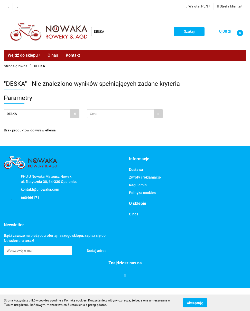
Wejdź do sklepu (24, 55)
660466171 (30, 198)
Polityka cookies (142, 193)
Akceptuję (195, 303)
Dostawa (136, 169)
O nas (53, 55)
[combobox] (125, 113)
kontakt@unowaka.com (40, 189)
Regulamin (138, 185)
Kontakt (73, 55)
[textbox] (120, 113)
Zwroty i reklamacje (145, 177)
